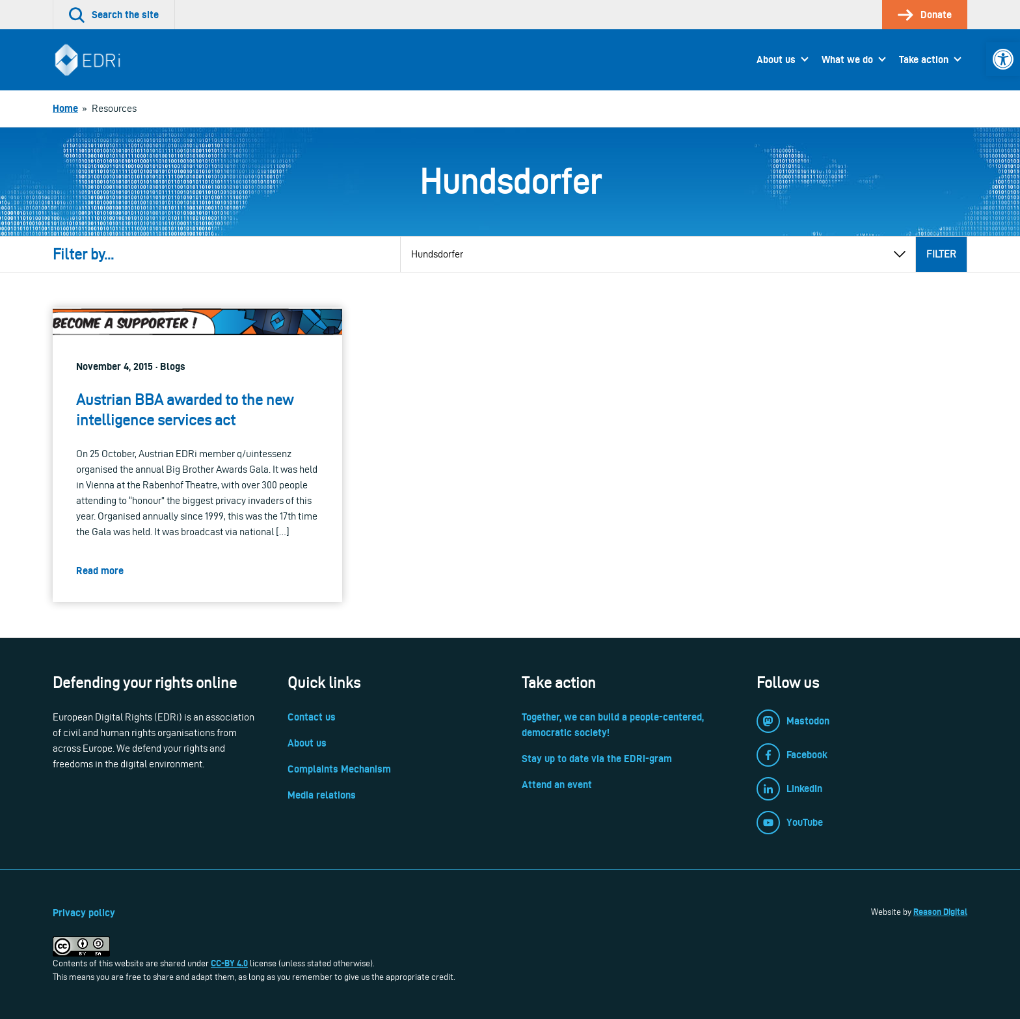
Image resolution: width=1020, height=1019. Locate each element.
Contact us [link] (312, 716)
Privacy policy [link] (84, 912)
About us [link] (776, 59)
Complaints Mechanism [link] (339, 768)
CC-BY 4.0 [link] (229, 963)
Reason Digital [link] (940, 912)
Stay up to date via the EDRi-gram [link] (597, 758)
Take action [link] (923, 59)
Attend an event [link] (557, 784)
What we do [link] (847, 59)
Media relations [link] (322, 795)
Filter (941, 253)
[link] (1003, 59)
